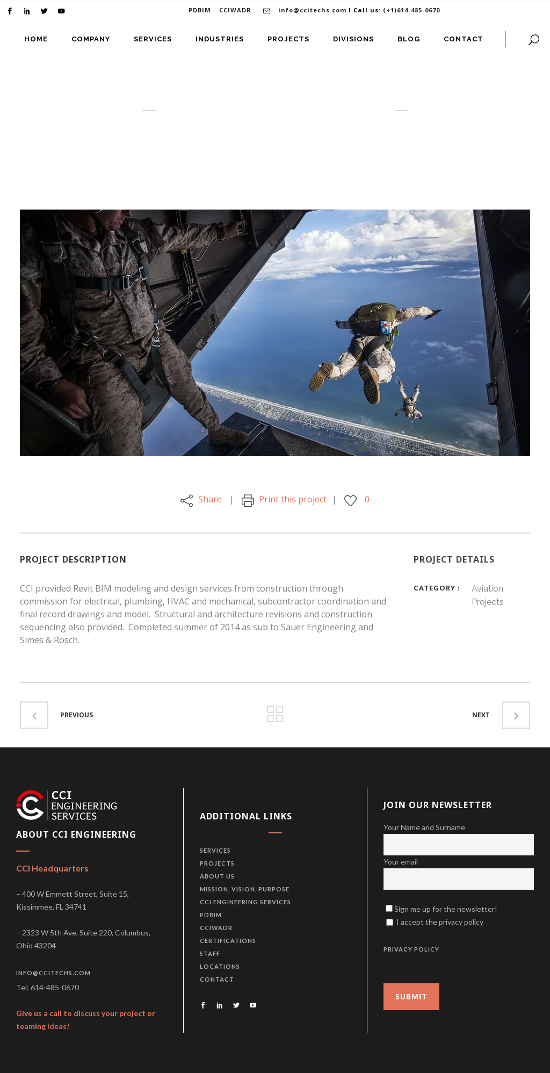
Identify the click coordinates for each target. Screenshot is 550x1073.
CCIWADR (235, 10)
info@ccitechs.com (312, 10)
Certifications (228, 941)
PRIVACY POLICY (411, 949)
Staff (210, 953)
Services (215, 850)
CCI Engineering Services (245, 902)
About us (217, 876)
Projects (217, 863)
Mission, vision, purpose (245, 889)
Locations (220, 966)
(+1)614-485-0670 (411, 10)
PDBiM (211, 915)
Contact (217, 979)
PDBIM (200, 10)
